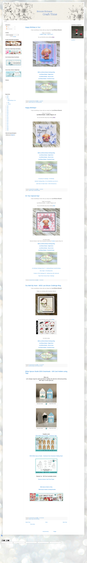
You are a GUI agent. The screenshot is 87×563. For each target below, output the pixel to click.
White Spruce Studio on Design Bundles (47, 489)
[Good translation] (3, 540)
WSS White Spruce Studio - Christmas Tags (46, 435)
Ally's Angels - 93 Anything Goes (46, 270)
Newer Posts (28, 522)
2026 (8, 96)
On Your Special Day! (32, 196)
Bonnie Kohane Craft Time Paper (46, 479)
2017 (8, 115)
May (8, 102)
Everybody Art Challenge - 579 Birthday (46, 178)
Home (5, 21)
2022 (8, 107)
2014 (8, 120)
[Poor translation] (7, 540)
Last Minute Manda (38, 102)
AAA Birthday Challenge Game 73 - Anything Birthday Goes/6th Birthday (46, 268)
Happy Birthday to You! (32, 27)
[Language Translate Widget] (12, 35)
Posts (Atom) (32, 524)
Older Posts (65, 522)
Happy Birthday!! (30, 108)
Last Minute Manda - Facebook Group (46, 78)
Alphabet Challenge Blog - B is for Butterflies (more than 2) (46, 181)
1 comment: (41, 189)
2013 (8, 121)
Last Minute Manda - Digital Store (46, 74)
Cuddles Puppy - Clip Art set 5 (46, 34)
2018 (8, 113)
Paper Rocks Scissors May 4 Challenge (46, 275)
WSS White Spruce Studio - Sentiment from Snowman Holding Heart (46, 456)
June (9, 99)
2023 (8, 106)
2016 (8, 117)
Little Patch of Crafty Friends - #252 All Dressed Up (46, 183)
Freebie (53, 241)
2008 (8, 129)
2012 (8, 123)
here (53, 37)
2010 (8, 126)
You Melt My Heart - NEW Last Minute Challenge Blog (43, 285)
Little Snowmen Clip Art (39, 365)
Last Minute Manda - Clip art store (46, 76)
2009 (8, 128)
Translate (13, 36)
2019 (8, 112)
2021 (8, 109)
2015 (8, 118)
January (9, 104)
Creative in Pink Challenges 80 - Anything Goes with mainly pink (46, 273)
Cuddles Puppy (30, 190)
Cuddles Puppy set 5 (31, 102)
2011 (8, 125)
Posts (7, 26)
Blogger (55, 531)
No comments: (41, 364)
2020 (8, 110)
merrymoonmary (45, 531)
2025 (8, 97)
